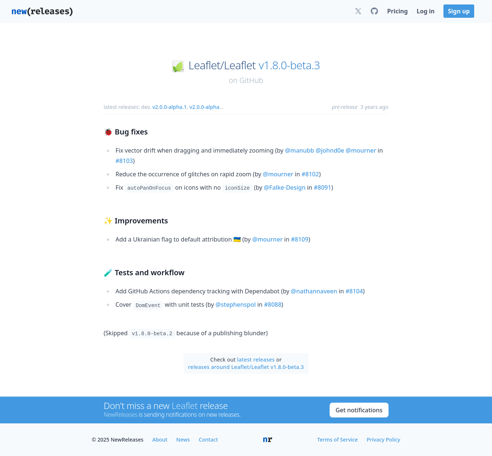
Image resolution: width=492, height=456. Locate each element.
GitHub (251, 80)
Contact (208, 439)
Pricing (397, 11)
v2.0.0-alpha (204, 106)
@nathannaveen (314, 291)
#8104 (354, 291)
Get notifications (359, 410)
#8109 (299, 239)
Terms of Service (337, 439)
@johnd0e (330, 150)
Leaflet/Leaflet (221, 65)
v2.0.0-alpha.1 (169, 106)
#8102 (310, 174)
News (183, 439)
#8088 (272, 304)
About (160, 439)
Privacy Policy (383, 439)
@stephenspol (235, 304)
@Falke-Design (285, 187)
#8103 (124, 161)
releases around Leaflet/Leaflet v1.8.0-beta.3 (246, 366)
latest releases (256, 359)
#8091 (322, 187)
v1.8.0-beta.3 (289, 65)
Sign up (459, 11)
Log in (426, 11)
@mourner (361, 150)
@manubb (299, 150)
